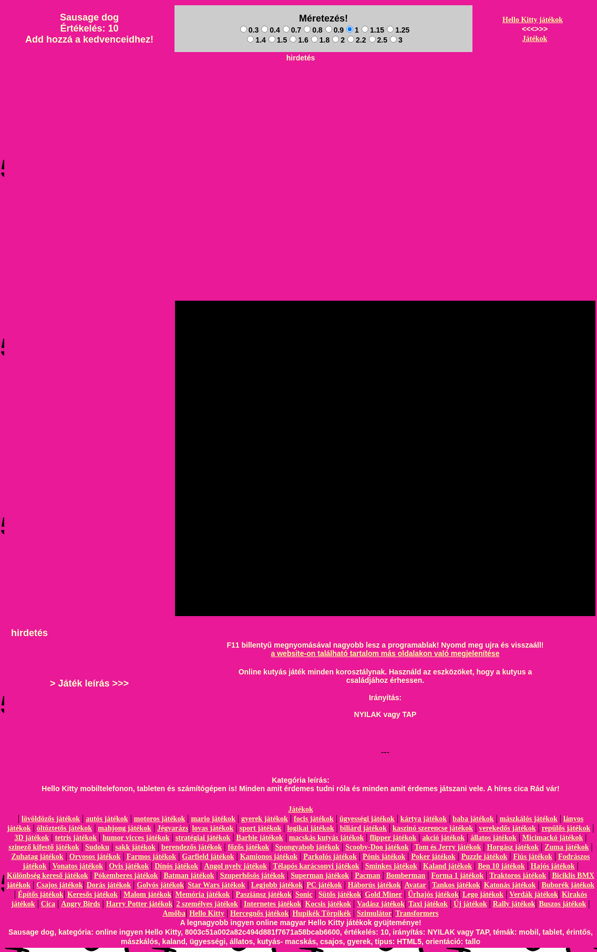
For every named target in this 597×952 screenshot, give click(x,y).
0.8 (313, 30)
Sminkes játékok (391, 866)
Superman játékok (320, 875)
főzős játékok (248, 847)
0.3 (249, 30)
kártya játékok (423, 819)
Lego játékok (482, 894)
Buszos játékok (562, 904)
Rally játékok (514, 904)
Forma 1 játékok (457, 875)
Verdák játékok (533, 894)
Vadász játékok (381, 904)
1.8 (320, 40)
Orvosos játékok (95, 857)
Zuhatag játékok (37, 857)
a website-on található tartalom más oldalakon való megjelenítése (385, 653)
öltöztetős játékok (64, 828)
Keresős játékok (92, 894)
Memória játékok (203, 894)
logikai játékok (310, 828)
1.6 (299, 40)
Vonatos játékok (78, 866)
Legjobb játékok (277, 885)
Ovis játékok (129, 866)
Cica (48, 904)
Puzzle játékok (484, 857)
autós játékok (107, 819)
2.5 (378, 40)
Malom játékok (147, 894)
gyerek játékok (264, 819)
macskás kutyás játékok (326, 838)
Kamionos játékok (268, 857)
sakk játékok (135, 847)
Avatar (415, 885)
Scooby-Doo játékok (376, 847)
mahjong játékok (124, 828)
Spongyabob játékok (307, 847)
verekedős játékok (507, 828)
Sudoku (97, 847)
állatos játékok (493, 838)
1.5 (278, 40)
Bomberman (406, 875)
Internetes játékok (272, 904)
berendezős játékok (191, 847)
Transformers (416, 913)
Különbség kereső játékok (47, 875)
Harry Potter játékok (139, 904)
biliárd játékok (363, 828)
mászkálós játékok (529, 819)
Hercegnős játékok (259, 913)
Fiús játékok (532, 857)
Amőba (174, 913)
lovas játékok (212, 828)
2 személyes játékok (207, 904)
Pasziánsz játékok (264, 894)
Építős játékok (41, 894)
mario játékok (213, 819)
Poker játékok (433, 857)
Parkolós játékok (330, 857)
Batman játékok (188, 875)
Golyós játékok (160, 885)
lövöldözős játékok (51, 819)
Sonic (304, 894)
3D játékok (31, 838)
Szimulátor (374, 913)
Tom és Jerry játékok (448, 847)
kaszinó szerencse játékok (433, 828)
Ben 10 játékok (501, 866)
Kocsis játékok (328, 904)
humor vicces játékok (135, 838)
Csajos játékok (59, 885)
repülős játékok (566, 828)
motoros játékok (159, 819)
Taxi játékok (428, 904)
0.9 (334, 30)
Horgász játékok (513, 847)
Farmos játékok (152, 857)
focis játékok (314, 819)
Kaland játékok (447, 866)
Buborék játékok (567, 885)
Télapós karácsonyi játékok (316, 866)
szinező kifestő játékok (43, 847)
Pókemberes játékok (126, 875)
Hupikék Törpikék (321, 913)
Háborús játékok (374, 885)
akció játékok (443, 838)
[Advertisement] (300, 139)
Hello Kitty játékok (532, 20)
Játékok (534, 39)
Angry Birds (80, 904)
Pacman (367, 875)
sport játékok (261, 828)
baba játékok (472, 819)
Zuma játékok (566, 847)
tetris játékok (76, 838)
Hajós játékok (553, 866)
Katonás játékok (510, 885)
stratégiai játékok (203, 838)
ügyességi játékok (367, 819)
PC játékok (324, 885)
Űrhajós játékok (433, 894)
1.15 (373, 30)
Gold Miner (383, 894)
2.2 (356, 40)
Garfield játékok (208, 857)
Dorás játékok (109, 885)
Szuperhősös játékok (252, 875)
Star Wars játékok (216, 885)
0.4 (270, 30)
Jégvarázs (172, 828)
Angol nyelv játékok (235, 866)
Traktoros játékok (517, 875)
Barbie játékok (259, 838)
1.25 (398, 30)
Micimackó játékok (552, 838)
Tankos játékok (456, 885)
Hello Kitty (206, 913)
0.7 (292, 30)
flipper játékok (392, 838)
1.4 (256, 40)
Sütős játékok (339, 894)
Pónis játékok (384, 857)
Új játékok (470, 904)
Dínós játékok (176, 866)
